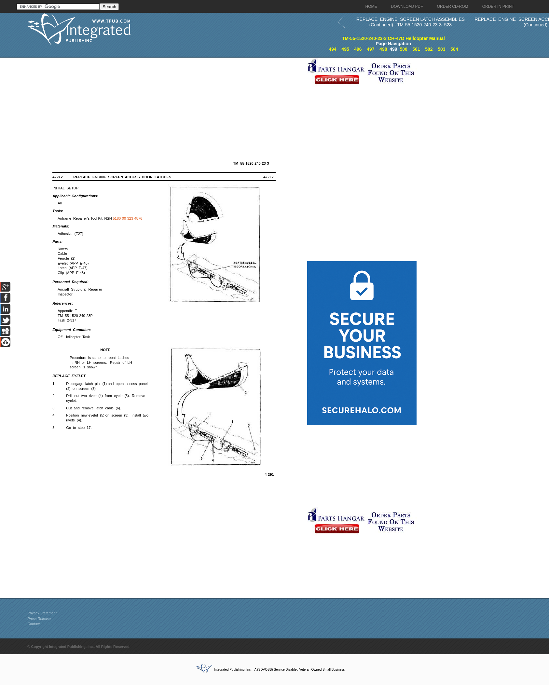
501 (416, 49)
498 (383, 49)
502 (428, 49)
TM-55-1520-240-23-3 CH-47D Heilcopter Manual (393, 38)
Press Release (39, 619)
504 (454, 49)
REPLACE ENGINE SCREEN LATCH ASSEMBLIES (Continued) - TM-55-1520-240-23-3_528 (410, 22)
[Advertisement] (165, 103)
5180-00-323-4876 (128, 218)
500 (403, 49)
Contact (33, 624)
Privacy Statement (41, 613)
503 (441, 49)
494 (332, 49)
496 (358, 49)
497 (370, 49)
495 (345, 49)
